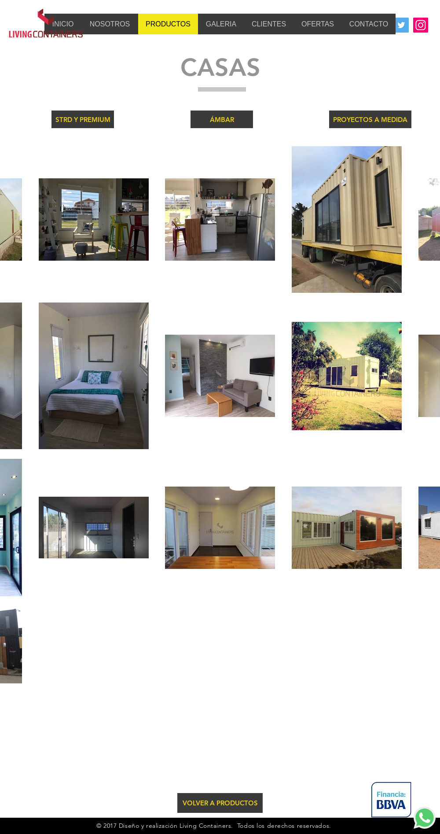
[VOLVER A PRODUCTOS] (220, 803)
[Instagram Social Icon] (420, 25)
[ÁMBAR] (222, 119)
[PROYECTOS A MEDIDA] (370, 119)
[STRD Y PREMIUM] (82, 119)
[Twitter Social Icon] (401, 25)
